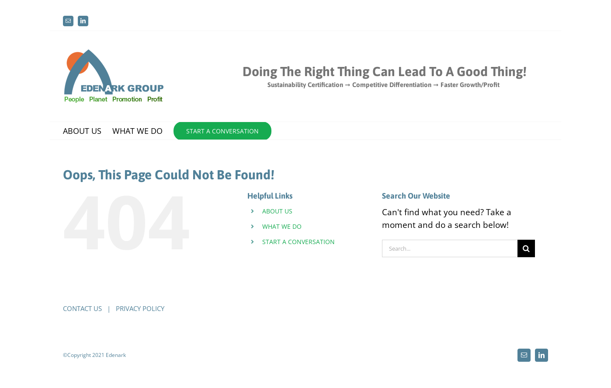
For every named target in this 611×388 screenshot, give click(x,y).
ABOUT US (277, 211)
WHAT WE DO (282, 226)
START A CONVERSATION (298, 242)
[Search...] (449, 248)
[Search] (526, 248)
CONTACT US (82, 308)
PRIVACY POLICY (140, 308)
